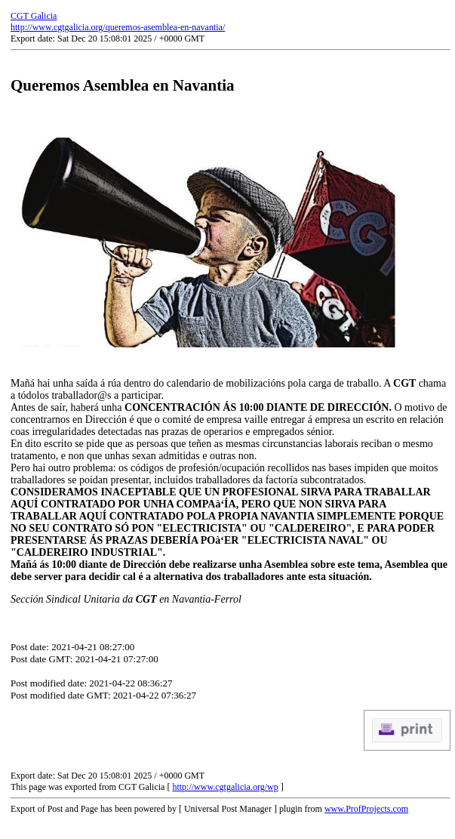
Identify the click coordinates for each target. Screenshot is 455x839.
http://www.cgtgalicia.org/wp (225, 787)
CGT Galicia (34, 16)
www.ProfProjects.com (366, 809)
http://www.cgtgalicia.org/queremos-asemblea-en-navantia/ (118, 27)
